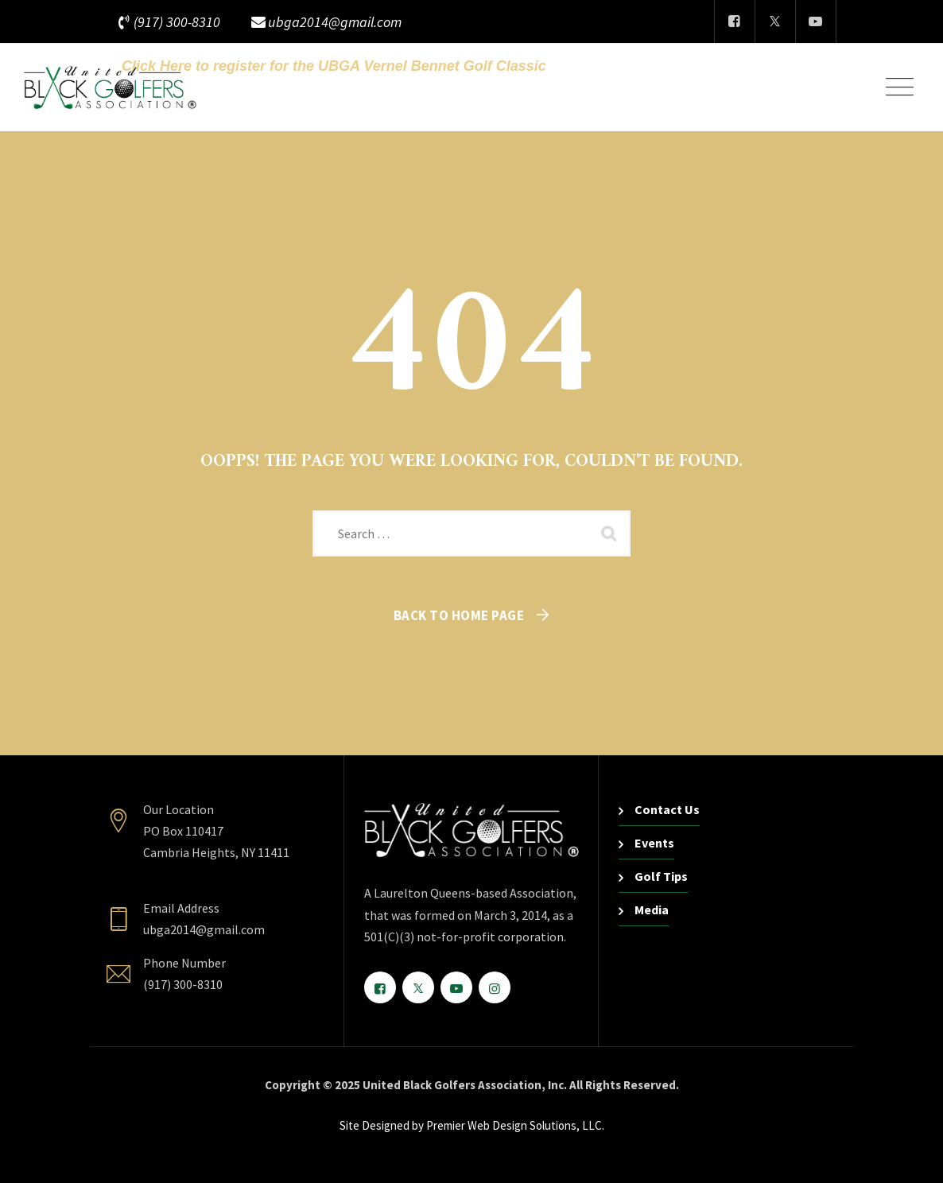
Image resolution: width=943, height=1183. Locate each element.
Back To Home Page (459, 615)
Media (651, 909)
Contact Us (667, 809)
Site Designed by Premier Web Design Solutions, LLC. (472, 1125)
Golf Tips (661, 876)
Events (654, 843)
